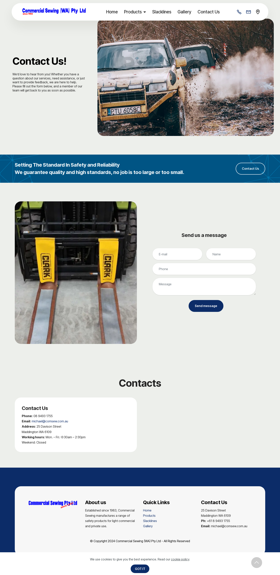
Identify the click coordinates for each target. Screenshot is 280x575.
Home (113, 11)
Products (134, 11)
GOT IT (140, 569)
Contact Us (210, 11)
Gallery (185, 11)
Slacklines (162, 11)
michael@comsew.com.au (50, 422)
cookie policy (180, 559)
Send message (206, 307)
